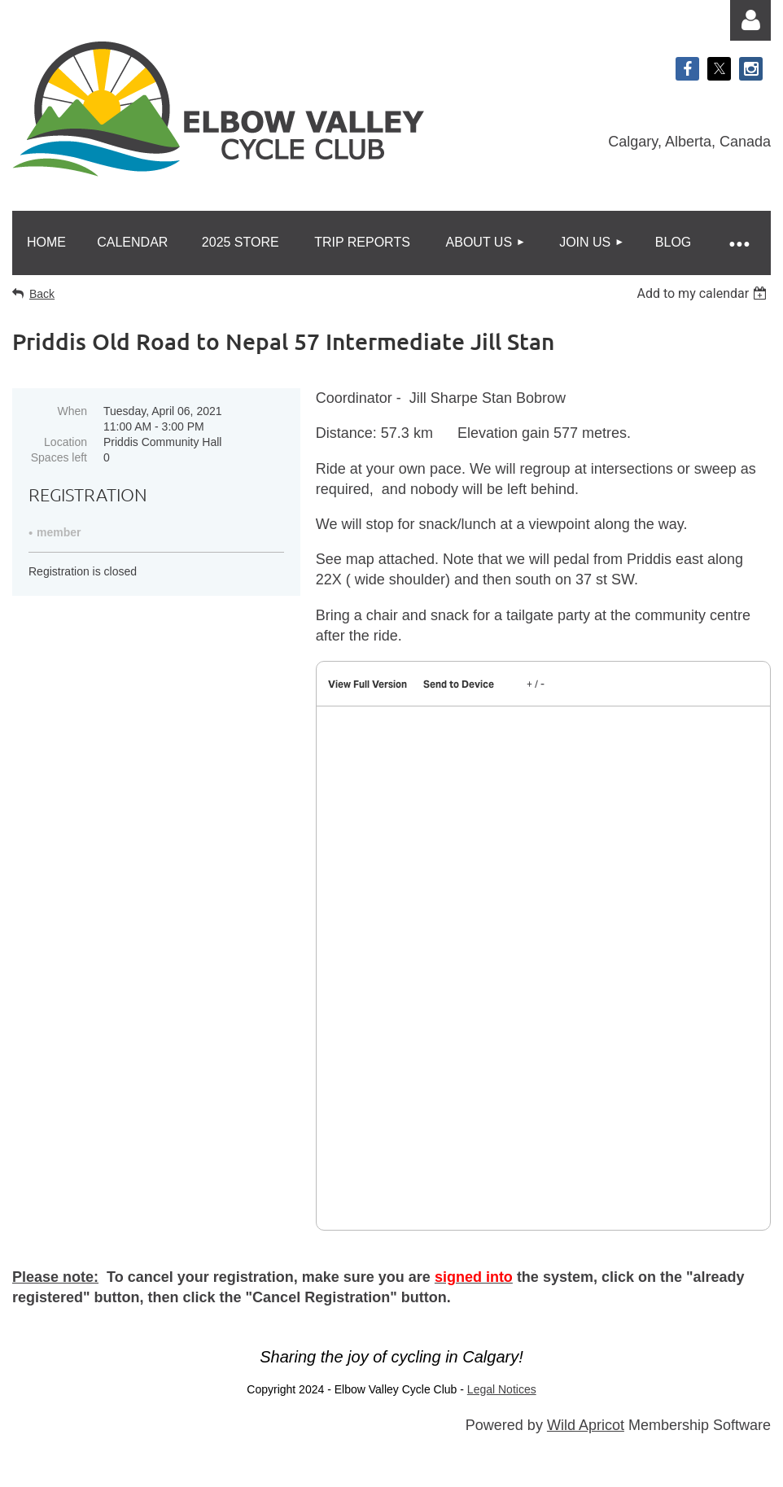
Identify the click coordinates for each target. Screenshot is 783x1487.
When (72, 411)
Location (65, 441)
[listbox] (703, 293)
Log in (750, 20)
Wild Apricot (585, 1425)
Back (42, 293)
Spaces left (59, 457)
